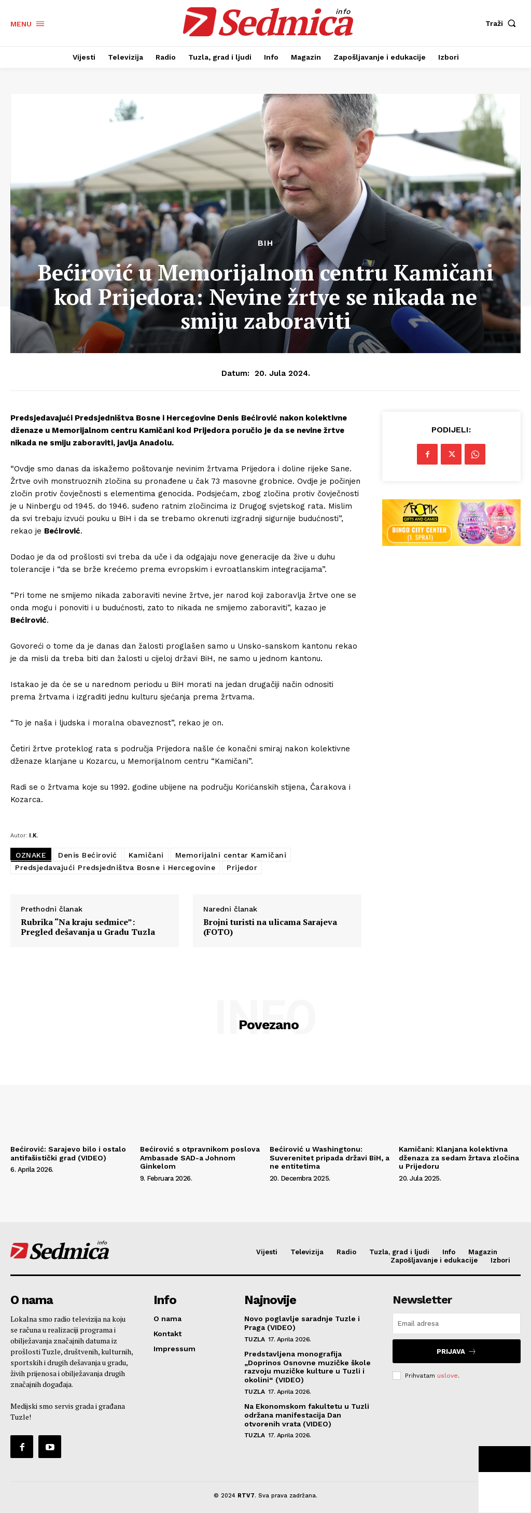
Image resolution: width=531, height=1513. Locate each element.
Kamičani (146, 855)
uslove (447, 1373)
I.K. (33, 835)
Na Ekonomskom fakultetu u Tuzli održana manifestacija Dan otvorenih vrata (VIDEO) (306, 1414)
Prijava (457, 1350)
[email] (457, 1323)
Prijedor (242, 867)
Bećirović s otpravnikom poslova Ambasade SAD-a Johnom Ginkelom (200, 1158)
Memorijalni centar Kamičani (231, 855)
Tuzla (254, 1338)
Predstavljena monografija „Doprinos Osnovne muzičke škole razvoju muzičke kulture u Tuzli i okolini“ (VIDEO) (307, 1366)
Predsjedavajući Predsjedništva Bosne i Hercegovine (115, 867)
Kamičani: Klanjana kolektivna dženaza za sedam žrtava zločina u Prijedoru (459, 1158)
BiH (265, 243)
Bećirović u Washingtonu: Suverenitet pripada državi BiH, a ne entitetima (329, 1158)
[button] (503, 23)
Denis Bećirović (87, 855)
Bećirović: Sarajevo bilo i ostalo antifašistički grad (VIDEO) (68, 1153)
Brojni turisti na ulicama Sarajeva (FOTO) (270, 927)
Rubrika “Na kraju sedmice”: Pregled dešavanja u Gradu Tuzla (88, 927)
